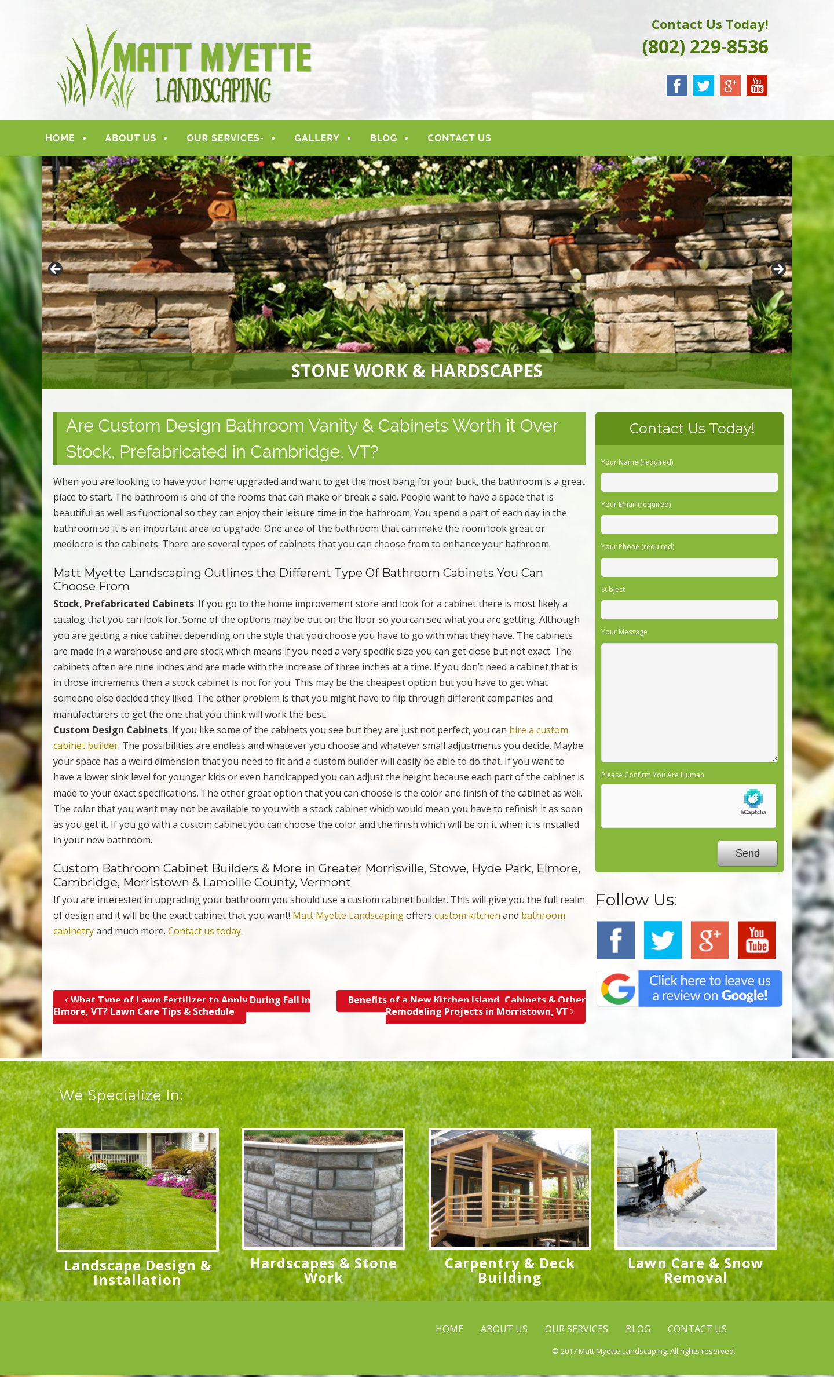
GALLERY (326, 139)
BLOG (393, 139)
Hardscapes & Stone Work (323, 1272)
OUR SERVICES (232, 139)
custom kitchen (467, 918)
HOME (69, 139)
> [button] (778, 272)
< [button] (56, 272)
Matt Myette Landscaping (348, 918)
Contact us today (204, 933)
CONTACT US (468, 139)
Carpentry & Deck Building (510, 1272)
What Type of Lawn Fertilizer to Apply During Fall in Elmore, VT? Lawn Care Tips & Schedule (181, 1008)
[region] (417, 275)
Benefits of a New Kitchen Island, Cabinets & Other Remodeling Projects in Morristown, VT (467, 1008)
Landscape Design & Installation (137, 1274)
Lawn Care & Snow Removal (696, 1272)
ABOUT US (140, 139)
